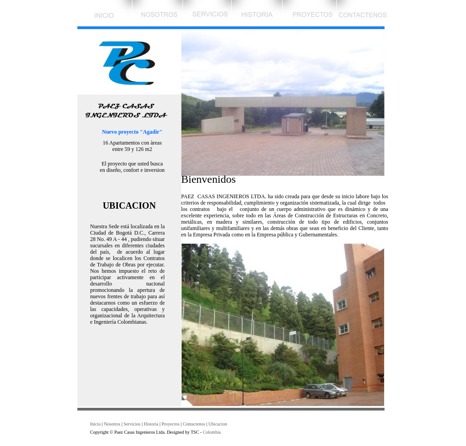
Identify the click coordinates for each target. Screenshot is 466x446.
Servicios (131, 423)
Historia (151, 423)
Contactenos (193, 423)
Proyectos (170, 423)
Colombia (212, 432)
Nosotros (112, 423)
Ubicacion (217, 423)
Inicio (95, 423)
